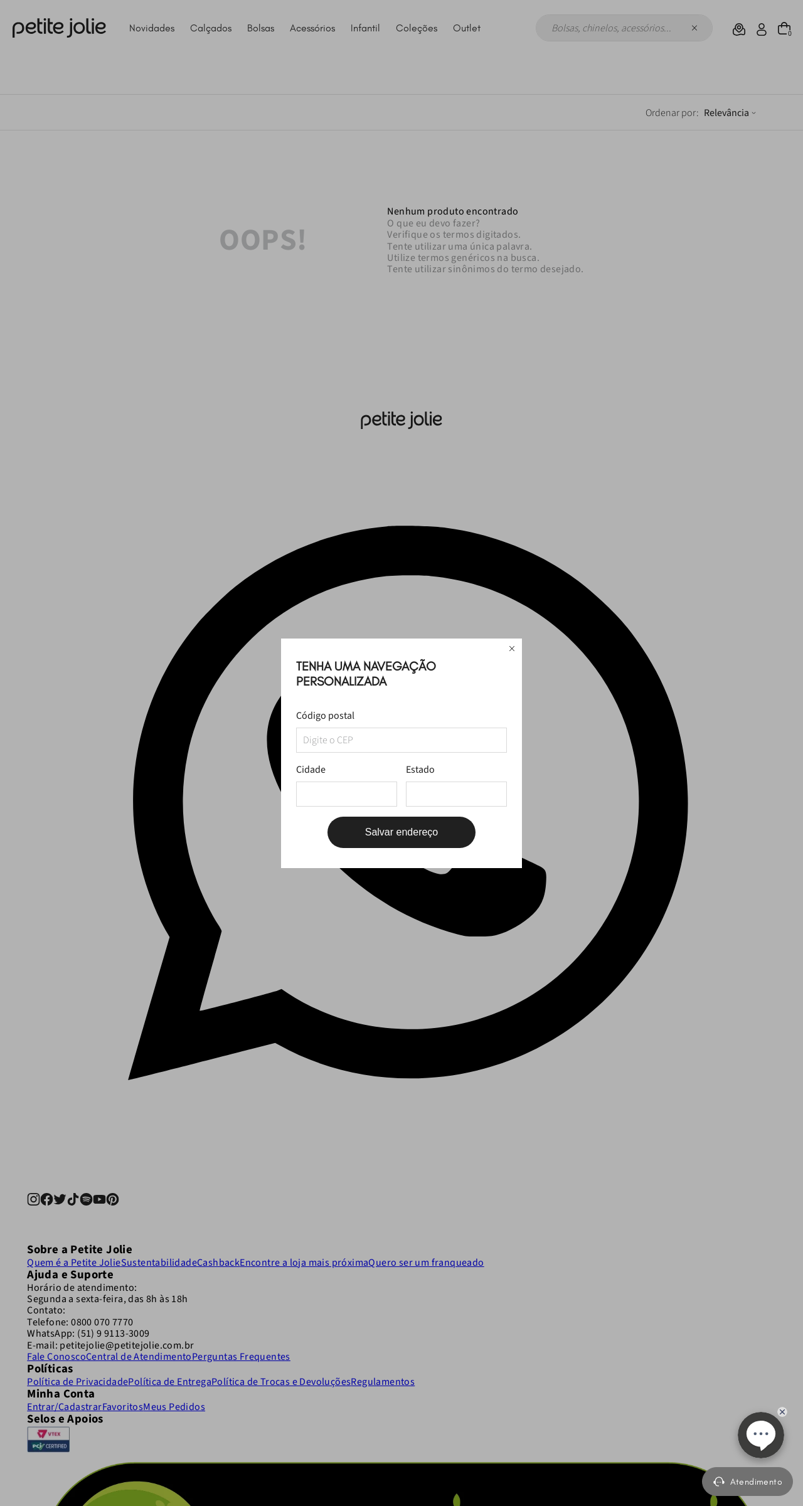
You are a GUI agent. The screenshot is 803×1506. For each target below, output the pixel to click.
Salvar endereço (402, 832)
